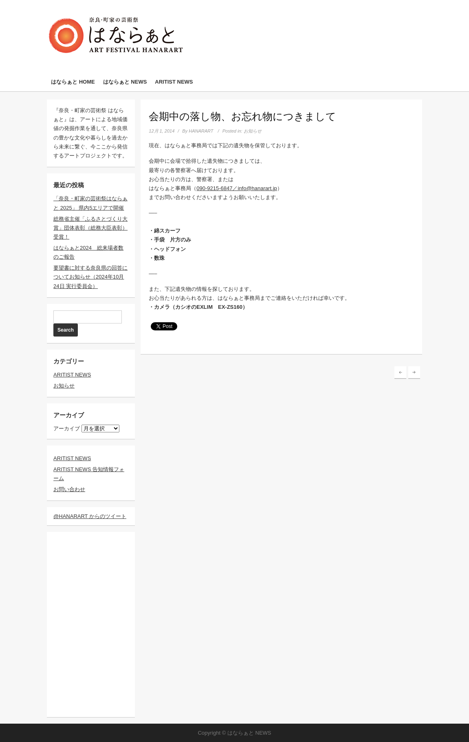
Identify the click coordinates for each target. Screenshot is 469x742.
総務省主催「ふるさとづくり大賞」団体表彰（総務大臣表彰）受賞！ (90, 228)
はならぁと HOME (73, 82)
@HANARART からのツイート (89, 516)
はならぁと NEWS (125, 82)
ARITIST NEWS (174, 82)
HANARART (201, 130)
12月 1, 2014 (161, 130)
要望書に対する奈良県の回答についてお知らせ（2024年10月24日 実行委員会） (90, 277)
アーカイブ (66, 428)
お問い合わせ (69, 489)
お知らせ (64, 386)
